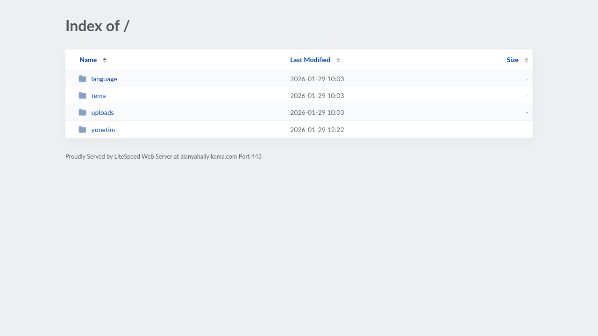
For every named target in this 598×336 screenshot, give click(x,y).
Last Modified (310, 59)
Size (513, 59)
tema (92, 95)
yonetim (96, 129)
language (97, 79)
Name (88, 59)
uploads (96, 112)
